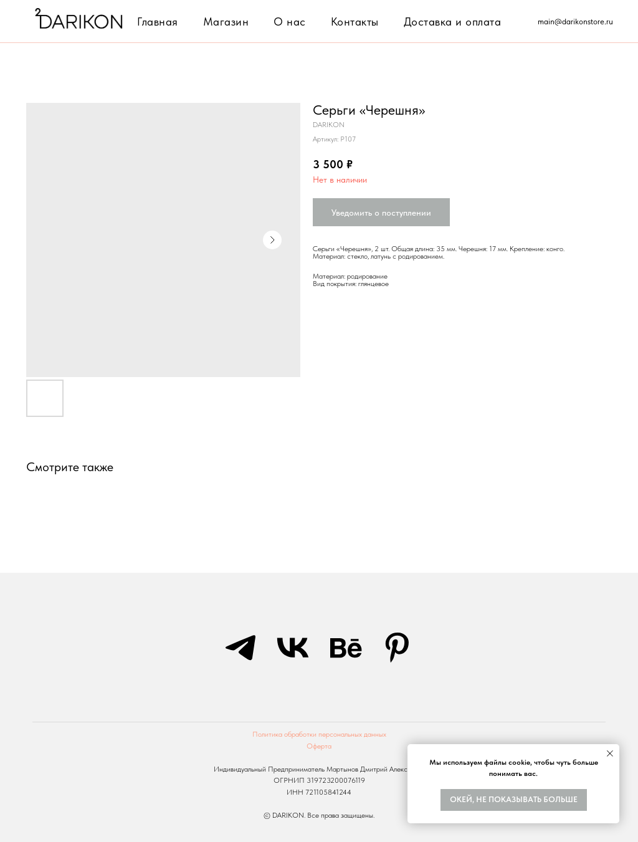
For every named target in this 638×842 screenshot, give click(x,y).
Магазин (226, 21)
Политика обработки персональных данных (319, 734)
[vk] (293, 647)
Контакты (355, 21)
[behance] (345, 647)
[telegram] (240, 647)
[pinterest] (397, 647)
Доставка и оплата (453, 21)
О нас (290, 21)
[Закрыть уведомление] (610, 753)
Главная (157, 21)
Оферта (319, 746)
